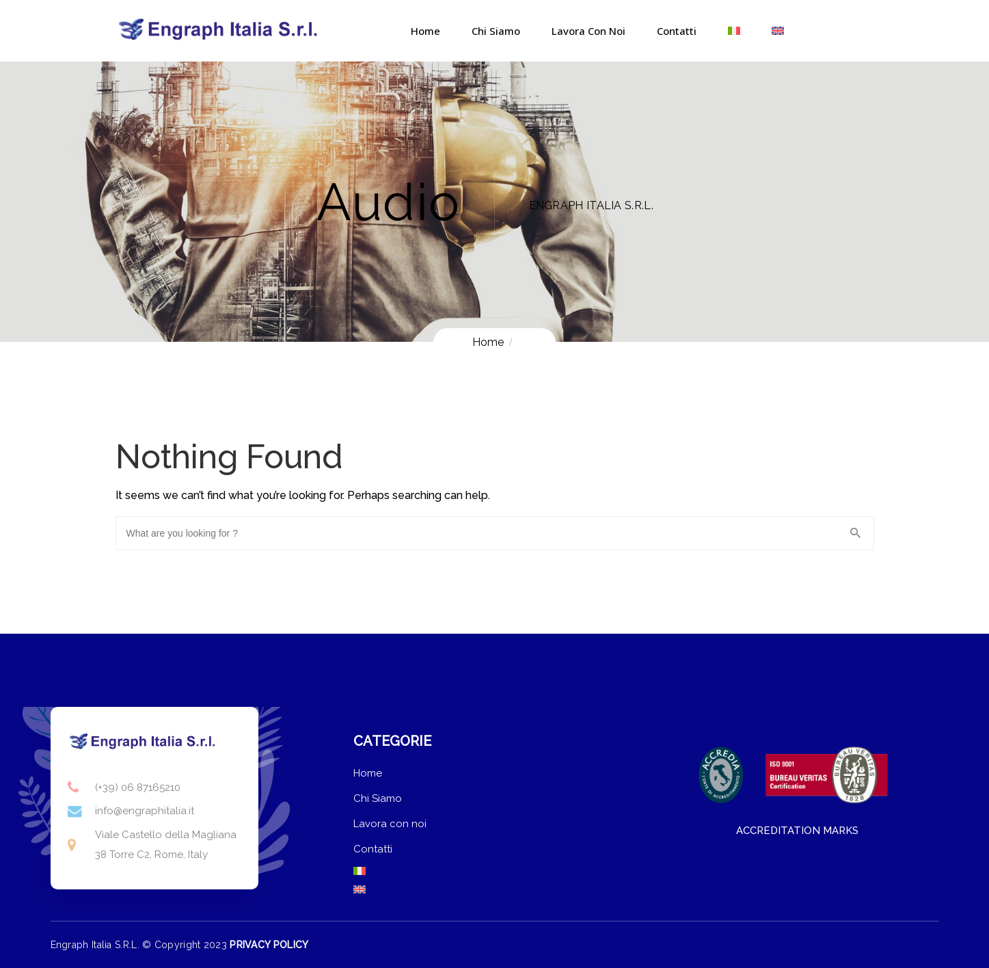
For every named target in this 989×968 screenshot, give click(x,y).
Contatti (676, 31)
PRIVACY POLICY (269, 944)
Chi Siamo (496, 31)
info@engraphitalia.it (144, 811)
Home (425, 31)
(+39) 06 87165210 (137, 787)
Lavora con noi (588, 31)
